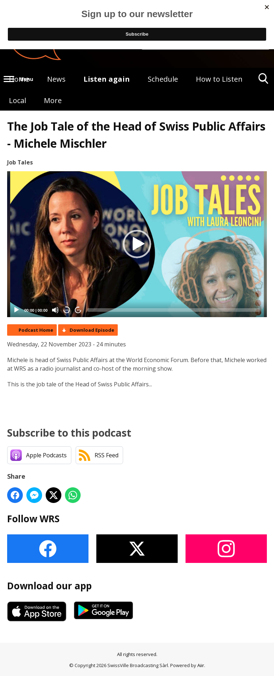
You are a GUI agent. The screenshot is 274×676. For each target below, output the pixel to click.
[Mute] (55, 310)
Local (17, 100)
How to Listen (219, 79)
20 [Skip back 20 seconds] (66, 310)
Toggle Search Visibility (263, 81)
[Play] (16, 310)
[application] (137, 244)
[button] (137, 244)
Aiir (200, 665)
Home (19, 79)
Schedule (163, 79)
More (53, 100)
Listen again (106, 79)
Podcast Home (36, 330)
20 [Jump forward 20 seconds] (78, 310)
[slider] (173, 310)
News (56, 79)
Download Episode (92, 330)
